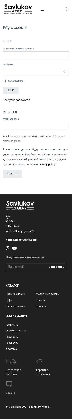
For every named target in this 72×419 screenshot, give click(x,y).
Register (12, 174)
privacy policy (47, 164)
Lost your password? (16, 100)
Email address (11, 119)
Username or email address (19, 48)
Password (9, 65)
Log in (11, 90)
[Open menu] (42, 9)
